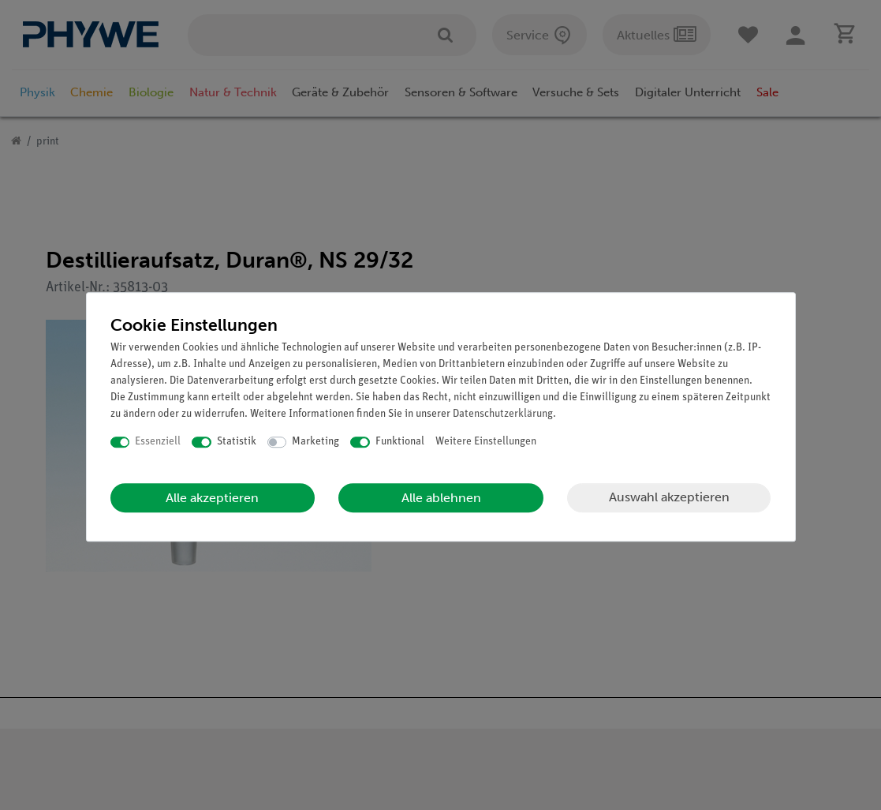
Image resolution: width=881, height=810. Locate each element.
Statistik (236, 442)
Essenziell (158, 442)
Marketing (315, 442)
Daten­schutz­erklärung (503, 414)
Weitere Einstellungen (485, 442)
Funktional (399, 442)
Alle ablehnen (441, 497)
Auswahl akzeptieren (669, 496)
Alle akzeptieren (212, 497)
